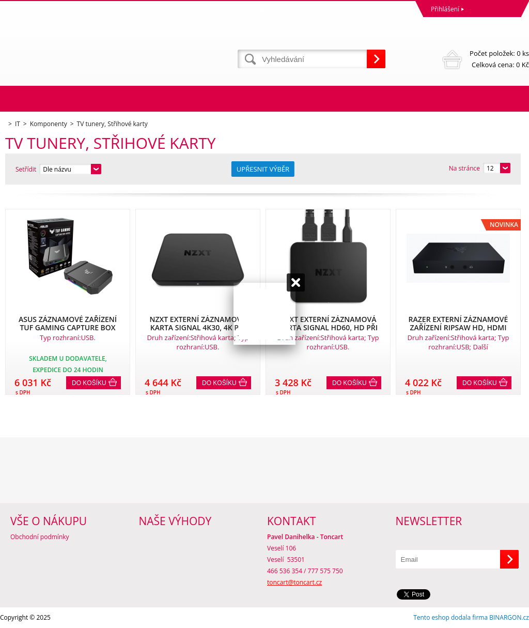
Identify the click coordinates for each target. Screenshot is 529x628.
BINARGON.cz (509, 617)
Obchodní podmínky (39, 536)
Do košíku (89, 383)
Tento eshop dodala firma (450, 617)
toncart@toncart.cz (294, 582)
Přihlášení (445, 9)
